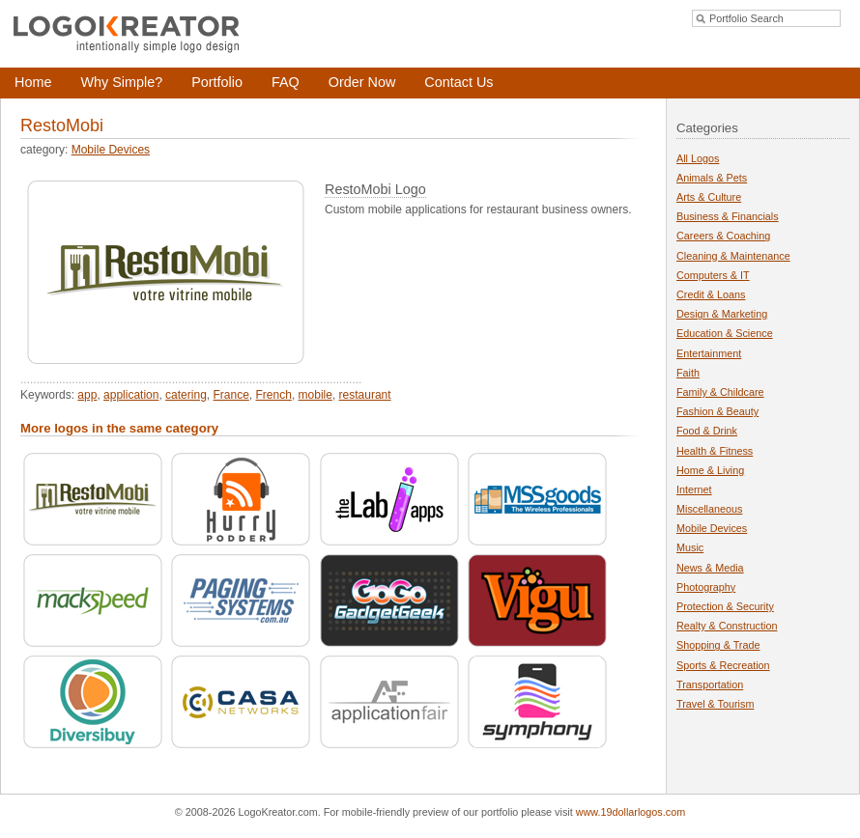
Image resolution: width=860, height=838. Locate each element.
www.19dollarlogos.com (630, 812)
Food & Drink (706, 430)
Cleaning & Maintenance (733, 256)
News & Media (710, 567)
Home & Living (710, 470)
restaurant (365, 395)
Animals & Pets (711, 177)
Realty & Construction (726, 625)
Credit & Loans (710, 294)
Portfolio (217, 82)
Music (689, 547)
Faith (688, 372)
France (230, 395)
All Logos (697, 158)
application (130, 395)
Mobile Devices (111, 149)
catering (186, 395)
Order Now (362, 82)
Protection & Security (725, 606)
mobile (315, 395)
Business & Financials (727, 216)
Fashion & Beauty (717, 411)
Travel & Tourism (715, 704)
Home (32, 82)
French (274, 395)
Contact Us (458, 82)
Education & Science (724, 333)
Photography (705, 587)
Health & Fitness (714, 451)
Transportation (709, 684)
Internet (694, 489)
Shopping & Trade (718, 645)
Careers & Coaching (723, 235)
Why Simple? (121, 82)
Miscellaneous (709, 509)
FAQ (286, 82)
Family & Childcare (720, 392)
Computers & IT (713, 275)
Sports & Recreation (723, 665)
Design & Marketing (721, 314)
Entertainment (708, 353)
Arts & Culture (708, 197)
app (87, 395)
